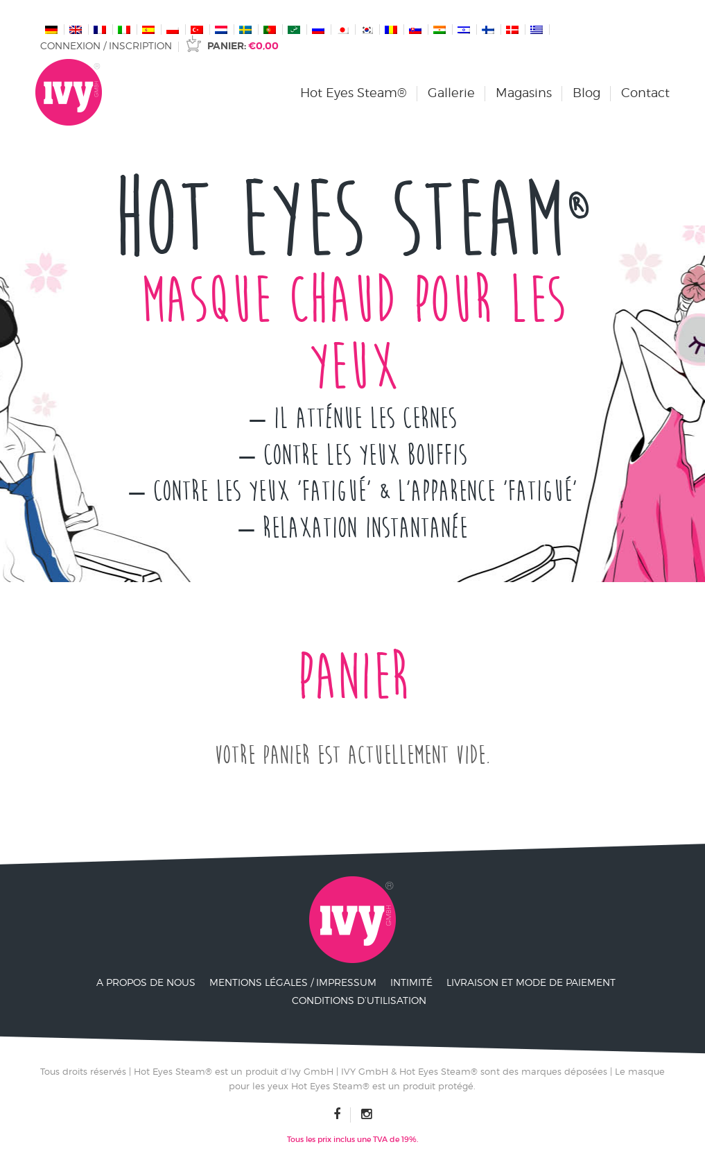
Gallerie (451, 92)
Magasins (524, 92)
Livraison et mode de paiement (531, 982)
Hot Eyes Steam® (353, 92)
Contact (645, 92)
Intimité (411, 982)
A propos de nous (145, 982)
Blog (586, 92)
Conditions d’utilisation (359, 1000)
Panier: (243, 46)
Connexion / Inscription (106, 45)
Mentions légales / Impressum (292, 982)
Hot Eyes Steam (352, 220)
